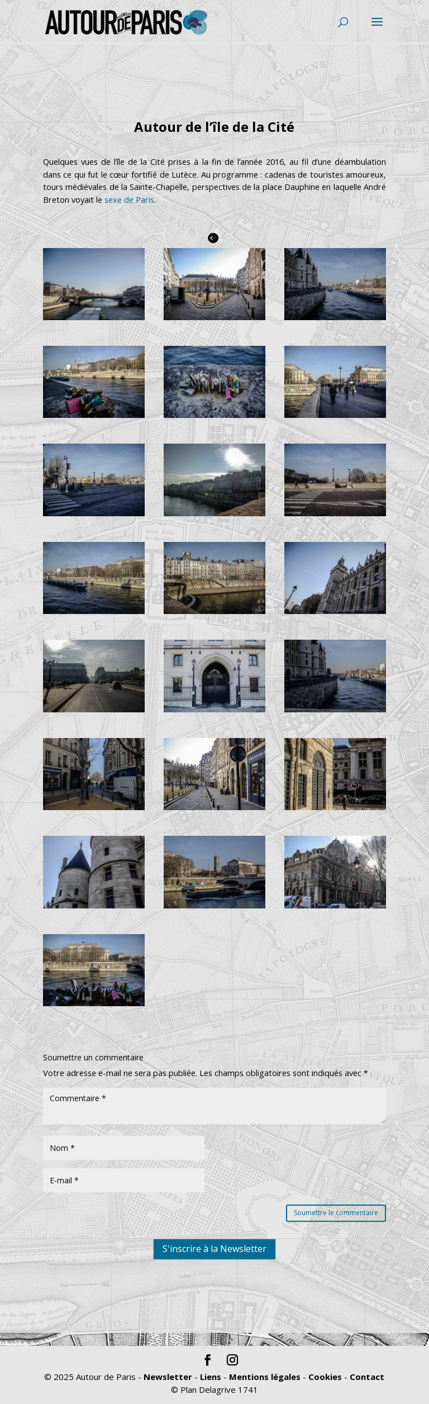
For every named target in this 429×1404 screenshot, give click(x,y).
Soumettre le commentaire (336, 1212)
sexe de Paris (129, 199)
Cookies (325, 1376)
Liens (210, 1376)
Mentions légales (265, 1376)
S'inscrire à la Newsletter (214, 1311)
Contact (367, 1376)
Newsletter (168, 1376)
